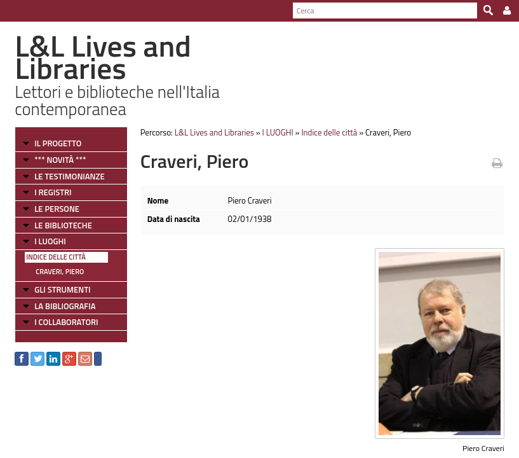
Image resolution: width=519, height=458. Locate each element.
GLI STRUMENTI (62, 289)
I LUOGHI (50, 241)
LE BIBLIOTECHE (63, 225)
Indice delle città (56, 257)
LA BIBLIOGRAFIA (64, 306)
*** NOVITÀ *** (60, 159)
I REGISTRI (52, 192)
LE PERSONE (56, 208)
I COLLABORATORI (66, 322)
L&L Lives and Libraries (214, 132)
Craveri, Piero (60, 272)
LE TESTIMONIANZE (69, 176)
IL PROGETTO (57, 143)
